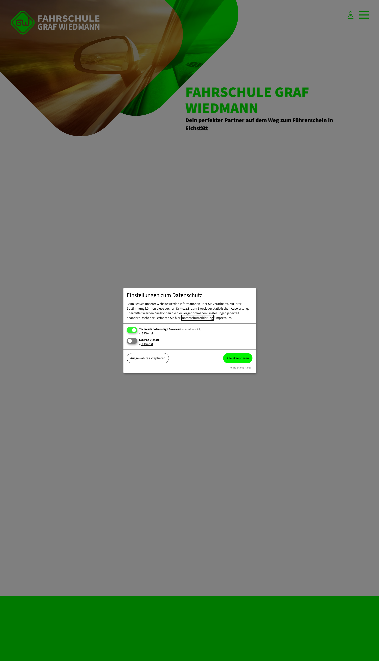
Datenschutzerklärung (197, 318)
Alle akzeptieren (238, 358)
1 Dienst (146, 333)
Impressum (223, 318)
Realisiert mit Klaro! (240, 368)
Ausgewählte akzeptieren (147, 358)
